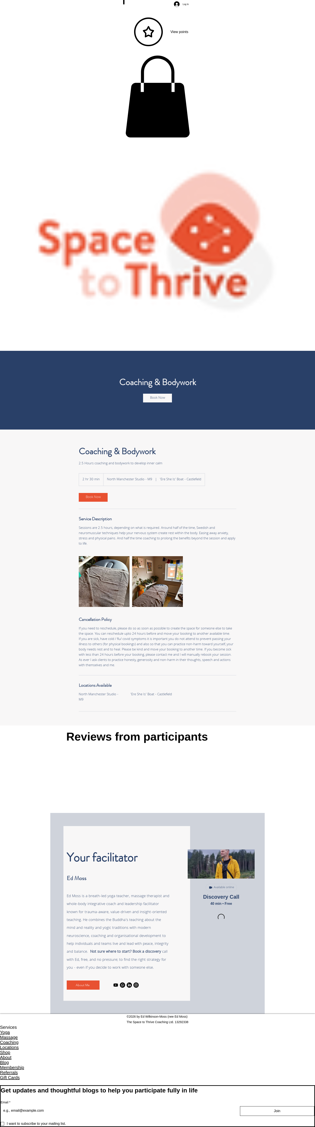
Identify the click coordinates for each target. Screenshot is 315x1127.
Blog (4, 1062)
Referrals (9, 1072)
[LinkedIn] (129, 985)
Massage (9, 1037)
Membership (12, 1067)
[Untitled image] (104, 581)
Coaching (9, 1042)
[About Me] (83, 985)
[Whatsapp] (122, 985)
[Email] (116, 1110)
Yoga (5, 1032)
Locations (9, 1047)
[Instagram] (136, 985)
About (5, 1057)
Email (5, 1102)
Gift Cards (10, 1077)
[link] (157, 398)
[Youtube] (115, 985)
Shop (5, 1052)
